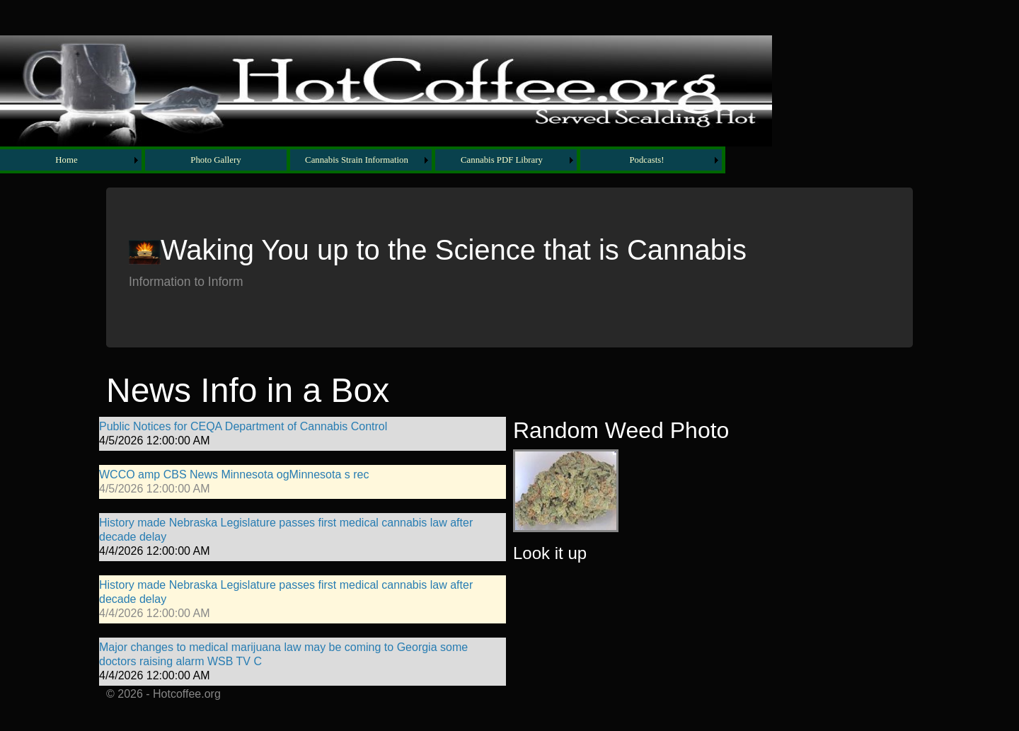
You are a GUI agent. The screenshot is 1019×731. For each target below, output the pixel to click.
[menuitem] (72, 159)
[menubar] (362, 159)
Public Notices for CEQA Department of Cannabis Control (243, 426)
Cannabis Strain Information (356, 160)
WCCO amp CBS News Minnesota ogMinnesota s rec (234, 474)
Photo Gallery (215, 160)
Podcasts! (646, 160)
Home (66, 160)
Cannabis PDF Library (502, 160)
